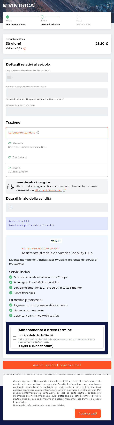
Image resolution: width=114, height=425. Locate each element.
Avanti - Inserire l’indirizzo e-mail (57, 365)
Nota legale (19, 405)
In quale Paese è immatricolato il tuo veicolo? (28, 70)
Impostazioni (20, 402)
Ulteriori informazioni (50, 190)
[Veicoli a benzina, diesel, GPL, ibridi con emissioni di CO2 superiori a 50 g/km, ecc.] (37, 133)
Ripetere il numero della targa (20, 105)
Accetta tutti (88, 413)
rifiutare (17, 399)
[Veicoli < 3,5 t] (24, 48)
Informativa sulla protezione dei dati (58, 396)
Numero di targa (26, 86)
